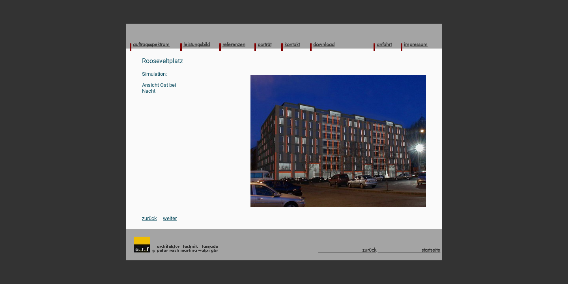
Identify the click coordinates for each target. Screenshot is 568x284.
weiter (170, 218)
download (323, 44)
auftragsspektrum (151, 44)
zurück (149, 218)
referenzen (233, 44)
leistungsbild (196, 44)
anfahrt (384, 44)
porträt (264, 44)
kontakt (292, 44)
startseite (408, 250)
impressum (416, 44)
